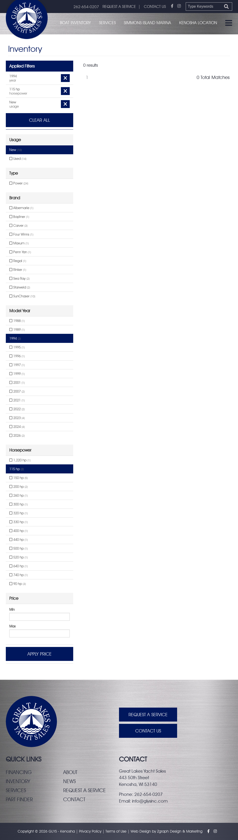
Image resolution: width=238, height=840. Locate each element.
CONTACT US (155, 6)
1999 (17, 374)
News (69, 781)
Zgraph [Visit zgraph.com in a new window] (163, 831)
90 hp (17, 584)
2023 (17, 418)
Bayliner (19, 217)
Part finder (19, 799)
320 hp (18, 513)
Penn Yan (20, 252)
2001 (17, 383)
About (70, 772)
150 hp (18, 478)
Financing (19, 772)
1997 (17, 365)
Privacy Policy (90, 831)
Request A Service (148, 714)
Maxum (19, 243)
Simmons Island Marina (147, 22)
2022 (17, 409)
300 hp (18, 504)
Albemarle (21, 208)
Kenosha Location (198, 22)
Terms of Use (116, 831)
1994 (15, 338)
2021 (17, 400)
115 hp (16, 469)
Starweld (19, 287)
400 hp (18, 531)
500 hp (18, 548)
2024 (17, 427)
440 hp (18, 540)
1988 (17, 321)
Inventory (18, 781)
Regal (17, 261)
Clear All (39, 120)
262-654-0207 (86, 6)
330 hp (18, 522)
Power (18, 183)
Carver (18, 225)
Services (107, 22)
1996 (17, 356)
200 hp (18, 487)
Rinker (17, 270)
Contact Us (148, 731)
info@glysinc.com (150, 801)
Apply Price (39, 654)
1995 (17, 347)
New (15, 150)
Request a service (84, 790)
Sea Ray (19, 278)
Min (12, 609)
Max (12, 626)
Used (17, 159)
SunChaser (22, 296)
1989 (17, 330)
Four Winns (21, 234)
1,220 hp (19, 460)
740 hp (18, 575)
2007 (17, 391)
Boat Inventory (75, 22)
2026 (17, 435)
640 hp (18, 566)
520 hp (18, 557)
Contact (74, 799)
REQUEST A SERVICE (119, 6)
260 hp (18, 495)
